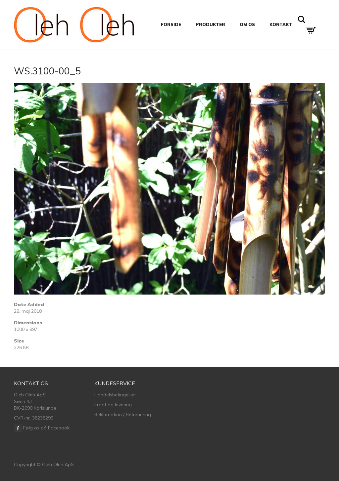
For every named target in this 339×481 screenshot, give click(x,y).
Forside (171, 24)
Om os (247, 24)
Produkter (210, 24)
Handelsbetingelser (115, 395)
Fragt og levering (113, 405)
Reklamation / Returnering (122, 415)
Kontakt (280, 24)
